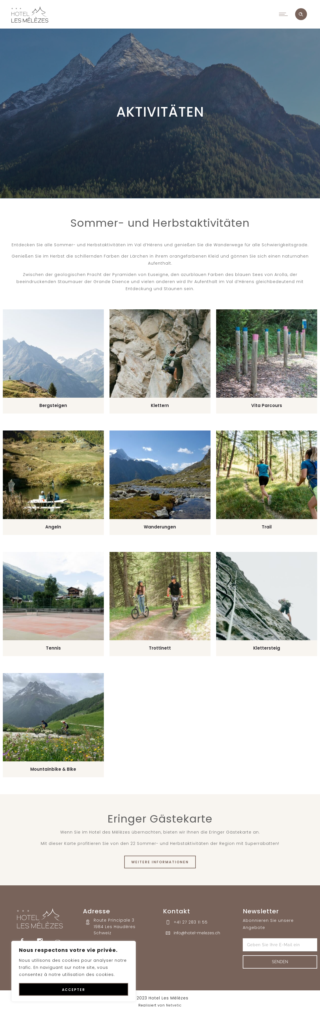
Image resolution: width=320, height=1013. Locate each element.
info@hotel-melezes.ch (197, 933)
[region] (73, 971)
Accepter (73, 990)
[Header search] (301, 14)
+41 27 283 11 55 (191, 922)
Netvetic (174, 1005)
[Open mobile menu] (284, 14)
